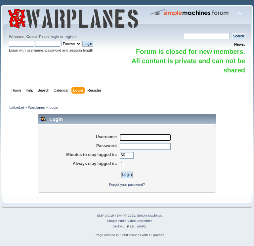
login (55, 37)
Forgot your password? (127, 184)
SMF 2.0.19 (105, 215)
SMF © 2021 (126, 215)
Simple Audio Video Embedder (129, 221)
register (70, 37)
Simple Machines (149, 215)
